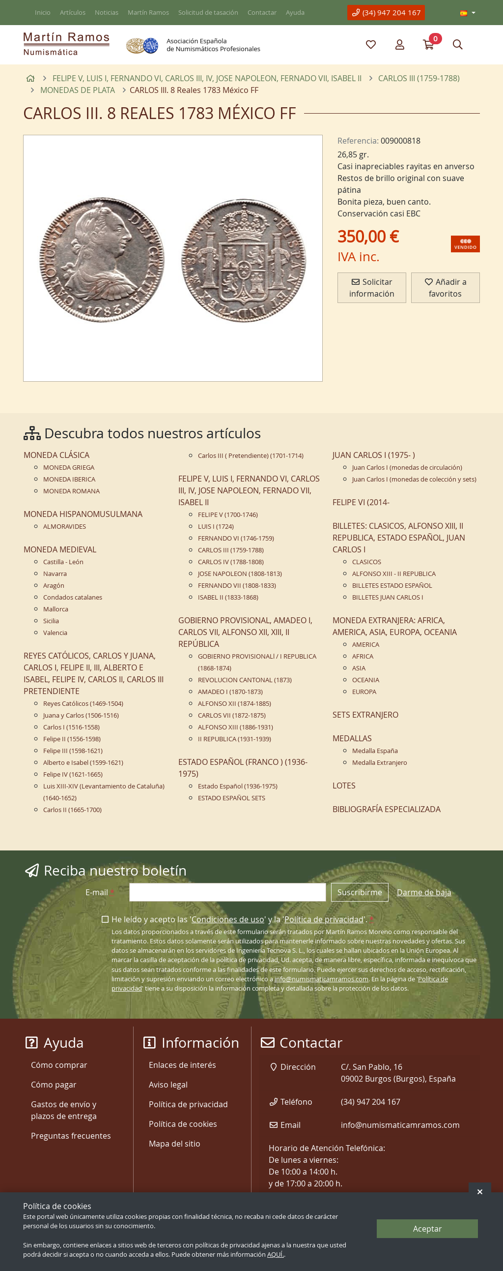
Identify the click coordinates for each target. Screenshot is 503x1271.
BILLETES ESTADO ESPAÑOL (392, 585)
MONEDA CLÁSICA (56, 455)
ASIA (358, 668)
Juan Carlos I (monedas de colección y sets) (414, 479)
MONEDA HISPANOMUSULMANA (83, 514)
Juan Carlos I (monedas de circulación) (407, 467)
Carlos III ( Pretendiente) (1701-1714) (251, 456)
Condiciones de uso (228, 919)
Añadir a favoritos (445, 287)
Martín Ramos (148, 12)
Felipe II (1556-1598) (72, 739)
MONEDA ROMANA (71, 491)
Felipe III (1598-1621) (73, 751)
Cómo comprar (59, 1064)
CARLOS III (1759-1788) (231, 550)
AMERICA (365, 644)
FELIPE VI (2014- (361, 502)
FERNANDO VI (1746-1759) (236, 538)
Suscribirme (359, 892)
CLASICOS (366, 562)
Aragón (53, 585)
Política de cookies (183, 1124)
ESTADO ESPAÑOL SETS (231, 798)
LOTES (344, 785)
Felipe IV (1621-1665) (73, 774)
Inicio (43, 12)
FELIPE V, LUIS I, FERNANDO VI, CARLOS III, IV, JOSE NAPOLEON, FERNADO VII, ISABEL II (249, 490)
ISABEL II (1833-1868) (228, 597)
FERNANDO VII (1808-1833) (237, 585)
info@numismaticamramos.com (321, 979)
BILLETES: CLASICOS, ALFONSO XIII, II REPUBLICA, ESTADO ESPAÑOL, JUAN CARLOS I (399, 537)
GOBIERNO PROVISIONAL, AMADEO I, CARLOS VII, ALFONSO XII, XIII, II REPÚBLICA (245, 632)
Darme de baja (424, 892)
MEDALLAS (352, 738)
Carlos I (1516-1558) (71, 727)
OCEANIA (365, 680)
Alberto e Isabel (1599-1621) (83, 762)
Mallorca (55, 609)
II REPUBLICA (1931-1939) (234, 739)
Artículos (72, 12)
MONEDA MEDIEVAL (60, 549)
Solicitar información (371, 287)
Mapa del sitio (174, 1143)
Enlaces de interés (182, 1064)
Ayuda (295, 12)
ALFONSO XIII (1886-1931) (235, 727)
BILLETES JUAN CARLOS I (387, 597)
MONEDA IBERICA (69, 479)
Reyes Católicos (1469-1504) (83, 703)
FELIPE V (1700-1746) (228, 515)
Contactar (262, 12)
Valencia (55, 633)
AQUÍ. (275, 1254)
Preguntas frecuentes (71, 1135)
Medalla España (375, 751)
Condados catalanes (72, 597)
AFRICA (362, 656)
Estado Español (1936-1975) (238, 786)
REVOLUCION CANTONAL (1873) (245, 680)
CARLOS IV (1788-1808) (231, 562)
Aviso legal (168, 1084)
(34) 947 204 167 (386, 12)
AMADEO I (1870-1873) (230, 692)
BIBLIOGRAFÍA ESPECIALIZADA (387, 809)
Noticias (106, 12)
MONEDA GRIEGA (68, 467)
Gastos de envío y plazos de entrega (64, 1110)
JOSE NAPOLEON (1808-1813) (240, 574)
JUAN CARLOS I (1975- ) (374, 455)
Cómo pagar (54, 1084)
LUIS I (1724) (216, 526)
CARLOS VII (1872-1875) (232, 715)
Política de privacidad (323, 919)
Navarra (55, 574)
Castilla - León (63, 562)
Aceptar (427, 1228)
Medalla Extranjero (379, 762)
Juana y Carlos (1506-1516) (81, 715)
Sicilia (51, 621)
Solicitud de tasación (208, 12)
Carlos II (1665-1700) (72, 810)
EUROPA (364, 692)
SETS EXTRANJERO (365, 714)
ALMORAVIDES (64, 526)
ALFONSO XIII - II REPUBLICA (394, 574)
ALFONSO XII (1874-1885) (234, 703)
